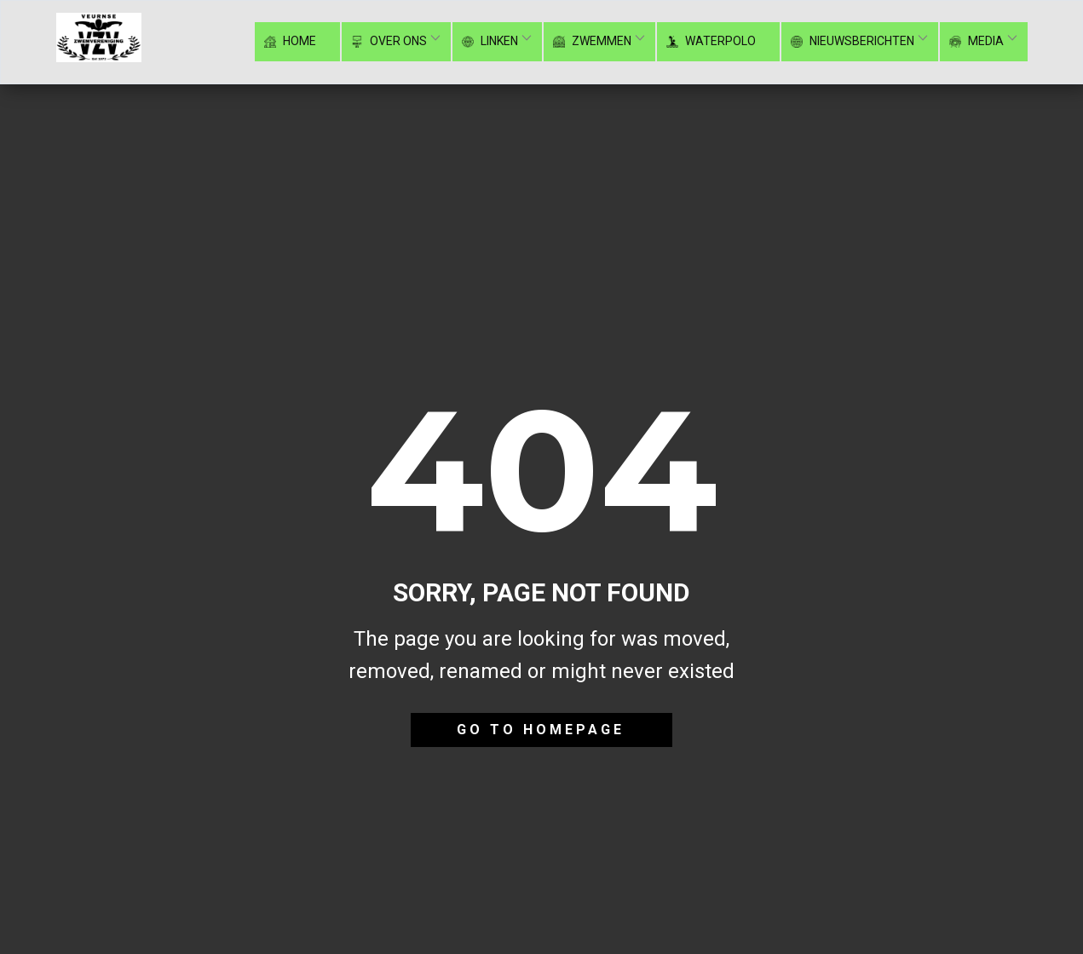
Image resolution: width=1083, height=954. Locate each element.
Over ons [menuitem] (390, 41)
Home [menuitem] (291, 41)
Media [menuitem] (977, 41)
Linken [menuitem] (491, 41)
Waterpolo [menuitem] (712, 41)
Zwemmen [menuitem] (593, 41)
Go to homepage (541, 729)
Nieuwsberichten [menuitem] (854, 41)
